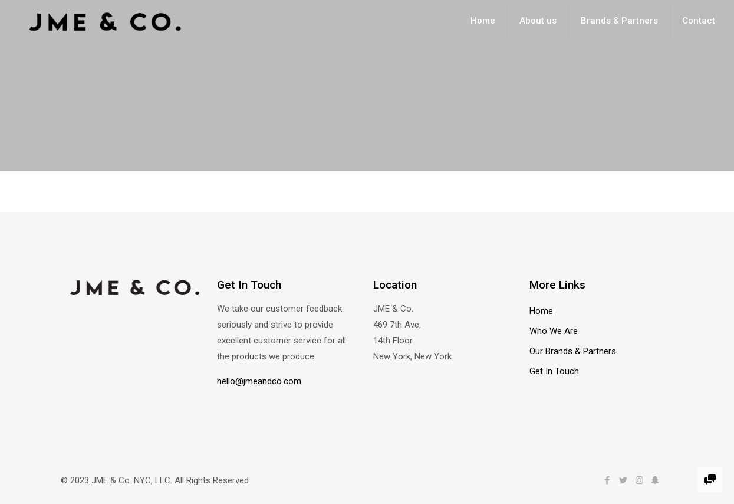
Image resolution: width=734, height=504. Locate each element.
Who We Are (553, 331)
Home (541, 311)
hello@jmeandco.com (259, 381)
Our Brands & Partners (572, 351)
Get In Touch (554, 371)
